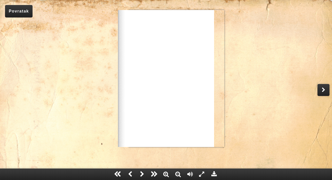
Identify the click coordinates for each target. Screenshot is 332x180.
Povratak (19, 11)
